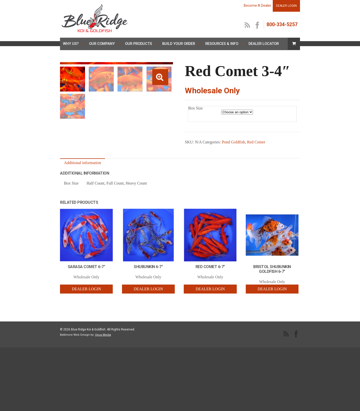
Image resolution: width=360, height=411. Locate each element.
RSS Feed (247, 25)
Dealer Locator (263, 43)
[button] (160, 77)
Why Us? (71, 43)
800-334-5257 (282, 24)
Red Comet (256, 142)
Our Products (138, 43)
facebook (257, 25)
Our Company (102, 43)
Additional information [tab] (82, 207)
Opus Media (103, 378)
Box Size (195, 108)
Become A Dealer (257, 5)
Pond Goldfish (233, 142)
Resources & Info (221, 43)
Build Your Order (178, 43)
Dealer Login (86, 332)
